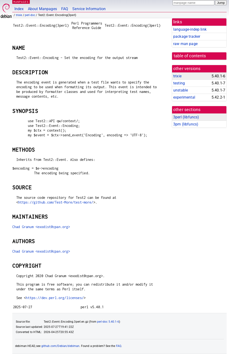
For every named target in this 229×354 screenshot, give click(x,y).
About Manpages (42, 9)
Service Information (89, 9)
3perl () (186, 117)
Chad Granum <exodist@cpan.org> (41, 227)
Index (19, 9)
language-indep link (190, 29)
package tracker (186, 36)
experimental (184, 97)
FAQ (64, 9)
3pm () (185, 124)
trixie (19, 15)
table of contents (190, 56)
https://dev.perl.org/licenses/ (55, 298)
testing (179, 83)
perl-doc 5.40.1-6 (108, 321)
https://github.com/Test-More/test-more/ (55, 202)
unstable (180, 90)
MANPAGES (21, 1)
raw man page (185, 44)
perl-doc (30, 15)
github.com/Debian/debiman (60, 346)
